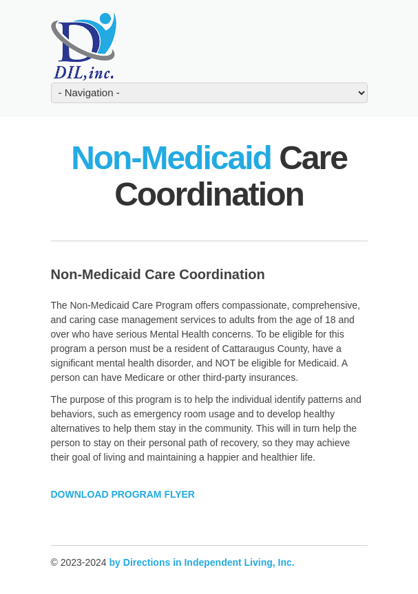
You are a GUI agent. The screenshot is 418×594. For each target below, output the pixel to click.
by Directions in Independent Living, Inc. (202, 562)
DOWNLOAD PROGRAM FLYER (123, 494)
